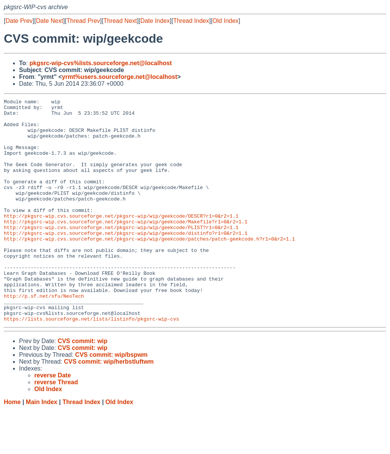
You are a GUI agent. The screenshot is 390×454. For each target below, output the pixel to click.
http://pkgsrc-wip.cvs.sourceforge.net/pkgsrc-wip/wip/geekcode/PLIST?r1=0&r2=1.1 (121, 253)
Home (12, 446)
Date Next (49, 21)
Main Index (42, 446)
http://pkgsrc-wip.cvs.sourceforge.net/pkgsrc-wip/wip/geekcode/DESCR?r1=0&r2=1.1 (121, 239)
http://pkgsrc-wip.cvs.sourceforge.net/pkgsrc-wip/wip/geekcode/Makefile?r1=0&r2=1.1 (126, 246)
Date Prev (18, 21)
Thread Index (191, 21)
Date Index (154, 21)
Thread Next (120, 21)
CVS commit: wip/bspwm (111, 399)
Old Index (225, 21)
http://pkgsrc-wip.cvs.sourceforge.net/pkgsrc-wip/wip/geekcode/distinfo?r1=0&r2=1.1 (126, 260)
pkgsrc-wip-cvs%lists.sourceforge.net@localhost (100, 63)
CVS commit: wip (82, 385)
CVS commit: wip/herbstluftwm (109, 406)
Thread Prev (83, 21)
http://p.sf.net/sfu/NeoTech (44, 335)
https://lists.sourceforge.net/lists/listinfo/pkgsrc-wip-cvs (91, 363)
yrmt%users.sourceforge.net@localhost (119, 77)
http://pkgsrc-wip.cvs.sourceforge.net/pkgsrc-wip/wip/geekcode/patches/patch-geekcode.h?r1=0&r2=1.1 (149, 267)
